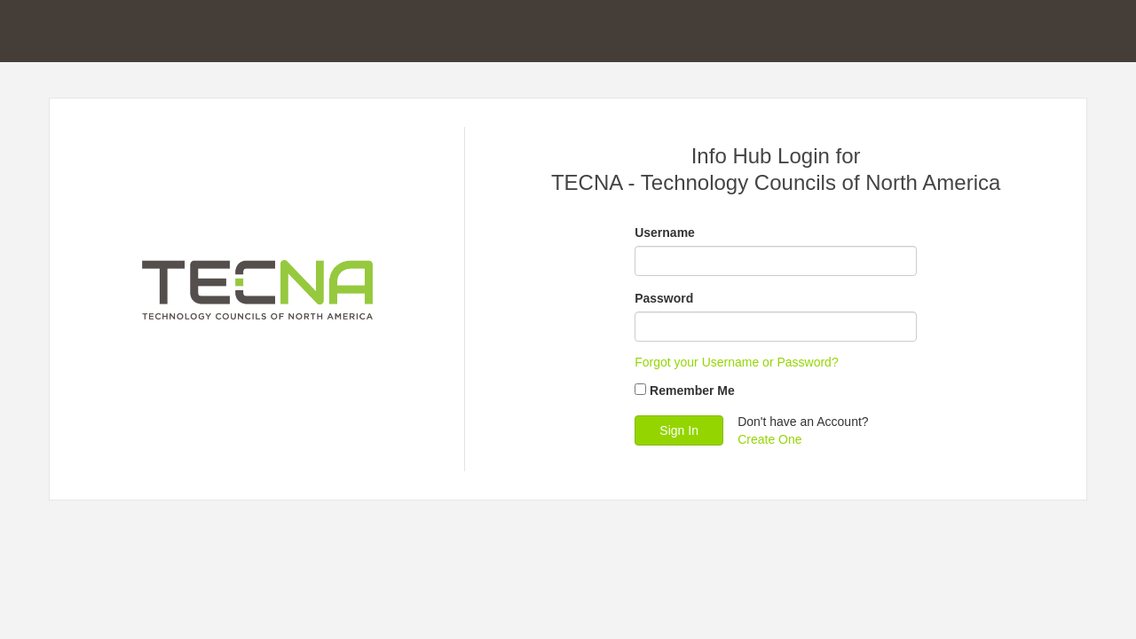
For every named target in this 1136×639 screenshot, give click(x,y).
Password (664, 298)
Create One (769, 439)
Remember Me (692, 390)
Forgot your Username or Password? (737, 362)
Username (665, 232)
